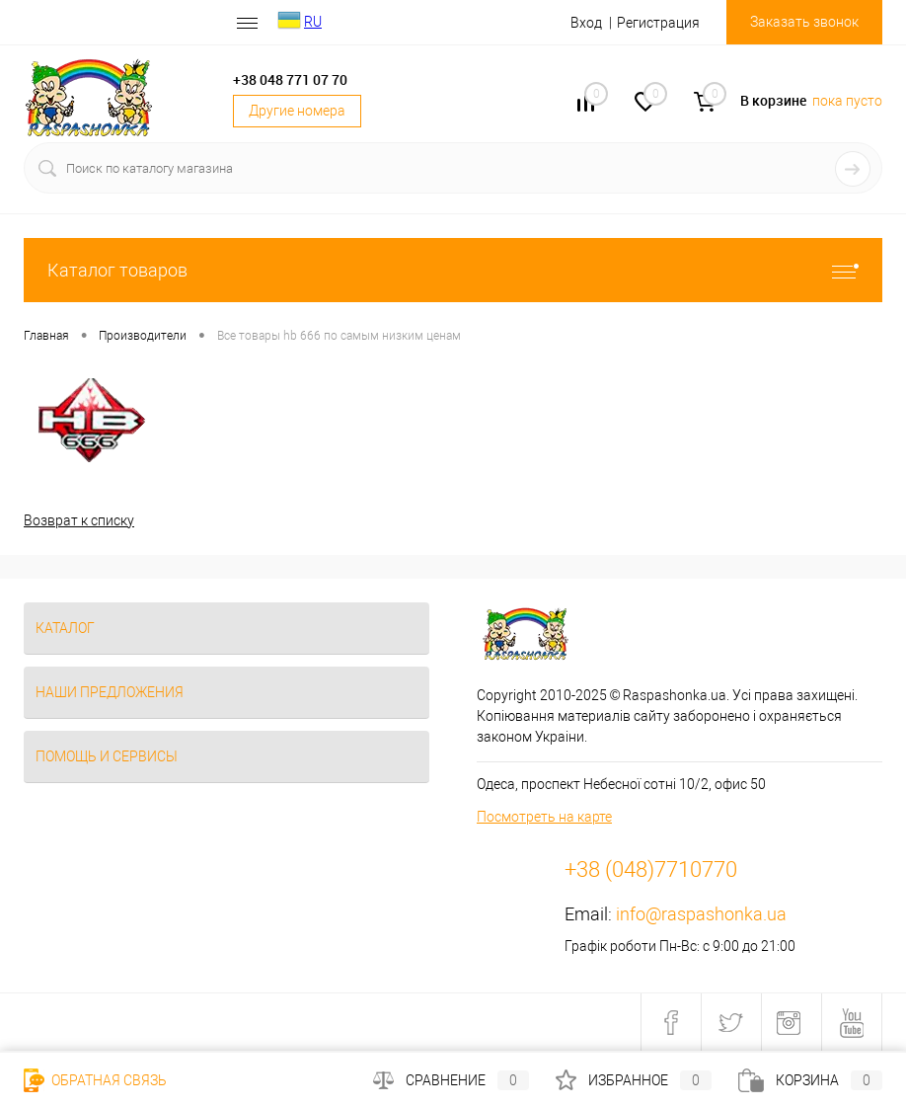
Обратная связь (95, 1080)
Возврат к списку (79, 520)
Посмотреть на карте (544, 817)
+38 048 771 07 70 (290, 79)
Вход (586, 23)
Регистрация (658, 23)
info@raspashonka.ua (701, 914)
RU (313, 22)
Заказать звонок (804, 22)
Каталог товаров (453, 270)
